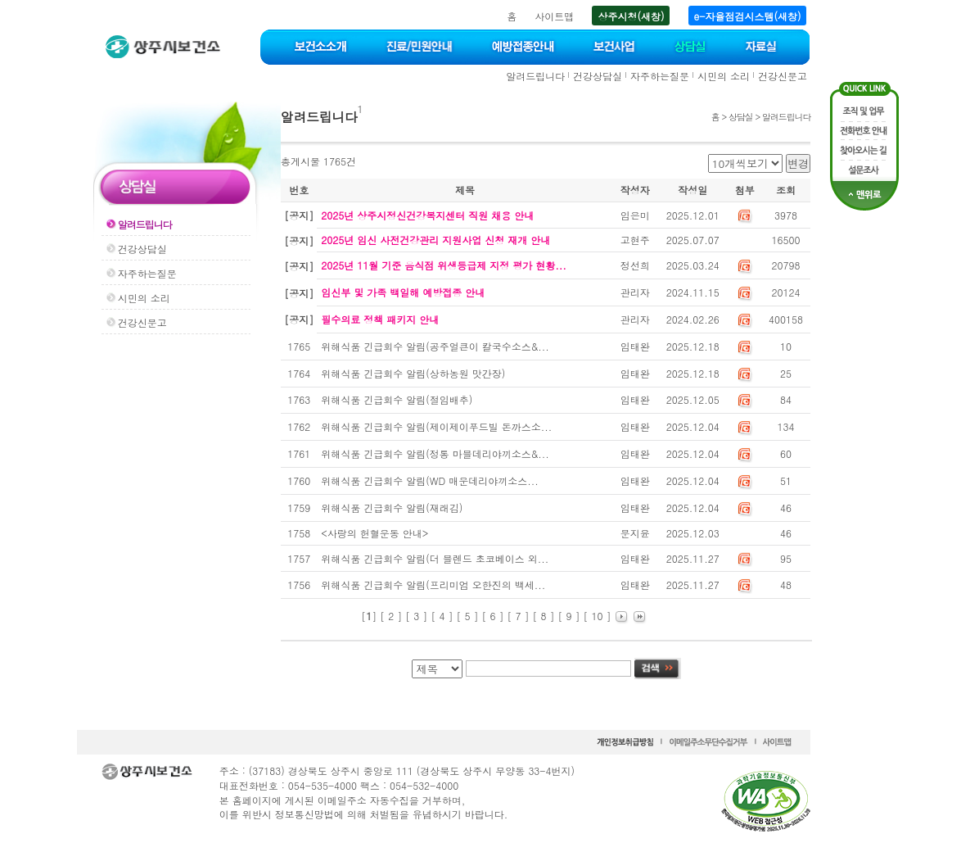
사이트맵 (554, 16)
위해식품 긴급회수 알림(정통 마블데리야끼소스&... (435, 453)
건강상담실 (597, 76)
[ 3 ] (416, 616)
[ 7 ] (518, 616)
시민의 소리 (723, 76)
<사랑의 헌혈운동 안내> (374, 533)
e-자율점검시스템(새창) (747, 16)
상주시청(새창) (631, 16)
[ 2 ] (391, 616)
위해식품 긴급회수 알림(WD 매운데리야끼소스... (429, 480)
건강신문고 (782, 76)
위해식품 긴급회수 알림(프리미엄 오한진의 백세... (433, 584)
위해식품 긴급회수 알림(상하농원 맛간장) (413, 373)
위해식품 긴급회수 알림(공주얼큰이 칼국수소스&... (435, 346)
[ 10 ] (597, 616)
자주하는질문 (659, 76)
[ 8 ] (544, 616)
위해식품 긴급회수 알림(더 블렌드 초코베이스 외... (434, 558)
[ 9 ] (569, 616)
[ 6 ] (492, 616)
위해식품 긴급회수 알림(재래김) (391, 507)
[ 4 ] (442, 616)
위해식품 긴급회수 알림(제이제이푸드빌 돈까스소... (436, 426)
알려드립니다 (535, 76)
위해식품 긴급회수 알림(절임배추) (396, 399)
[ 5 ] (467, 616)
